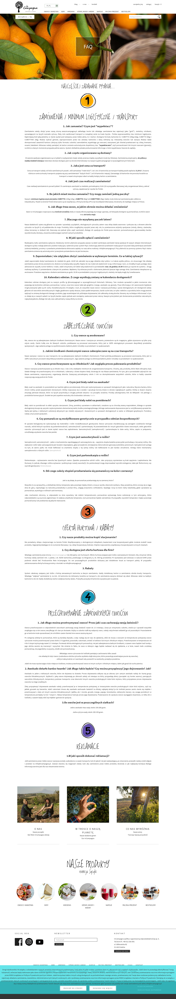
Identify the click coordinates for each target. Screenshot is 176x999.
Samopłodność (55, 450)
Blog (75, 4)
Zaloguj (148, 4)
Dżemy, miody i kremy (85, 11)
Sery (63, 11)
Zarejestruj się (138, 4)
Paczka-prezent (112, 11)
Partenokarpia (45, 466)
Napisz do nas (122, 951)
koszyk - (158, 4)
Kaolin (92, 395)
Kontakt (94, 4)
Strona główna (22, 17)
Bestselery (126, 11)
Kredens (70, 11)
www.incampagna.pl (59, 555)
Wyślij (59, 944)
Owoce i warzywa (51, 11)
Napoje (100, 11)
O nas (84, 4)
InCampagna (26, 7)
